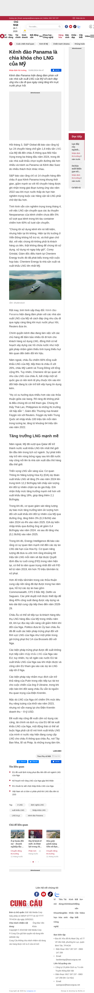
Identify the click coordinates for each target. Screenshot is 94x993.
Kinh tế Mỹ (43, 44)
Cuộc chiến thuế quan (25, 44)
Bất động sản (34, 36)
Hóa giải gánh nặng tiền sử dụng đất (58, 844)
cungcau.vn (31, 991)
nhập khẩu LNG (33, 654)
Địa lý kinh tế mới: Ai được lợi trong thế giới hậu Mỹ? (40, 844)
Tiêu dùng (10, 36)
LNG (58, 148)
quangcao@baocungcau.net (32, 18)
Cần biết (81, 36)
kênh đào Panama (35, 816)
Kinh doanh (25, 36)
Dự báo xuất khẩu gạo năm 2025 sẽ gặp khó (76, 169)
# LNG (20, 805)
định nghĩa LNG (37, 805)
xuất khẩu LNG (18, 810)
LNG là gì (16, 816)
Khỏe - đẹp (74, 36)
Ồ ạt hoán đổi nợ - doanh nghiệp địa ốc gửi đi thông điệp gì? (22, 844)
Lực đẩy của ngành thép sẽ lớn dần (75, 147)
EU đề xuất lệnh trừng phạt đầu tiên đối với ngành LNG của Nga (36, 773)
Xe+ (41, 36)
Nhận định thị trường (17, 70)
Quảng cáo (13, 18)
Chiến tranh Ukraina (61, 44)
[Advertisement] (35, 116)
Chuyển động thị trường (21, 852)
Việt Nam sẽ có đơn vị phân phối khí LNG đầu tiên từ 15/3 (35, 793)
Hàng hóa (61, 36)
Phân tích (38, 851)
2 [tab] (33, 861)
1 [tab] (30, 861)
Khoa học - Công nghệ (48, 36)
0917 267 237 (53, 18)
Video (87, 36)
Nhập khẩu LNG (39, 810)
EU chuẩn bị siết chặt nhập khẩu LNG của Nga (32, 786)
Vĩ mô (5, 36)
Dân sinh (67, 36)
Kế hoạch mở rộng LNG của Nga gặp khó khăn (33, 781)
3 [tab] (35, 861)
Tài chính (18, 36)
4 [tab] (38, 861)
